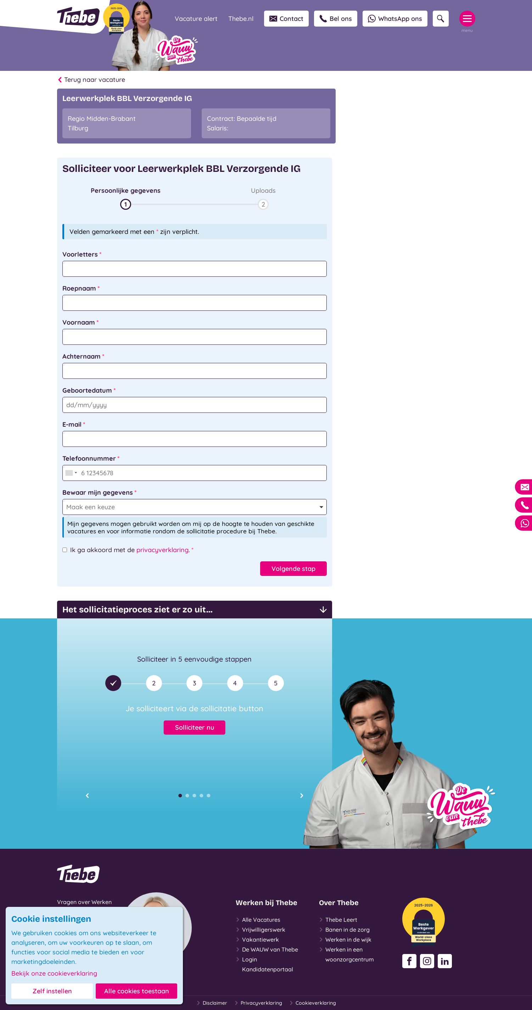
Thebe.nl (240, 19)
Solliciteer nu (194, 727)
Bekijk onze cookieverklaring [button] (54, 973)
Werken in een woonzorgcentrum (346, 953)
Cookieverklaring (312, 1002)
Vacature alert (196, 19)
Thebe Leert (338, 920)
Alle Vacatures (258, 920)
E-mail (72, 424)
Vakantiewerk (257, 939)
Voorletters (80, 254)
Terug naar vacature (91, 79)
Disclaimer (211, 1002)
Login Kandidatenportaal (264, 963)
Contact (286, 19)
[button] (126, 198)
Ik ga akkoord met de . (130, 550)
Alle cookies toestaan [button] (136, 991)
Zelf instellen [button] (52, 991)
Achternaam (81, 356)
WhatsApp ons (395, 19)
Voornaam (78, 322)
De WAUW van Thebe (267, 949)
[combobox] (71, 473)
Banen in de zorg (344, 930)
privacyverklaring (162, 550)
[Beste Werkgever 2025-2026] (116, 19)
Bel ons (335, 19)
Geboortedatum (87, 390)
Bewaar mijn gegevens (97, 492)
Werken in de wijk (345, 939)
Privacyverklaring (258, 1002)
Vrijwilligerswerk (260, 930)
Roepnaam (79, 288)
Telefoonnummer (89, 458)
